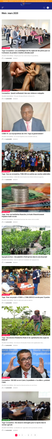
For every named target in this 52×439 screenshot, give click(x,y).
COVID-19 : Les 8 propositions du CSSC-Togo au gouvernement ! (23, 134)
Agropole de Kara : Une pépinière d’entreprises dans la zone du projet (24, 257)
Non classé (6, 48)
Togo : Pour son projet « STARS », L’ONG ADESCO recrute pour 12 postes (26, 297)
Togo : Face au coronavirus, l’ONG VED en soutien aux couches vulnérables (26, 174)
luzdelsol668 (9, 58)
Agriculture (6, 254)
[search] (44, 7)
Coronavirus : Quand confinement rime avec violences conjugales (23, 93)
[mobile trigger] (3, 7)
